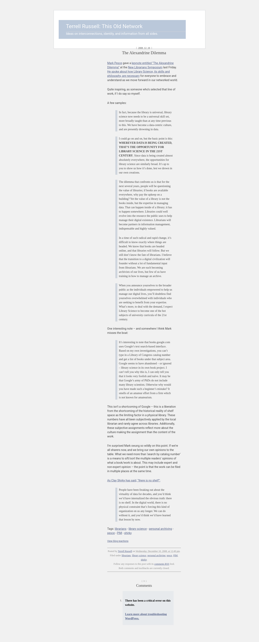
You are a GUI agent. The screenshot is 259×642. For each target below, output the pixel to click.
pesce (111, 533)
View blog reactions (117, 541)
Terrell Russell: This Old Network (104, 26)
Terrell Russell (125, 551)
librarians (120, 528)
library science (137, 528)
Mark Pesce (114, 63)
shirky (128, 533)
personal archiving (160, 528)
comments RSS (161, 564)
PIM (119, 533)
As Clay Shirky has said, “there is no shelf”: (133, 480)
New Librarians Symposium (145, 67)
